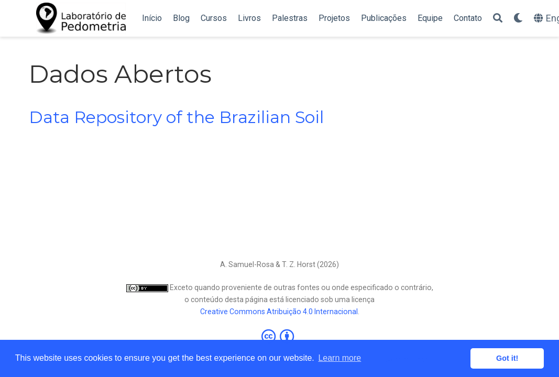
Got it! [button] (507, 358)
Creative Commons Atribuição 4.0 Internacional (279, 311)
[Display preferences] (518, 19)
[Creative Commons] (279, 336)
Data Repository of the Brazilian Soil (176, 117)
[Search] (497, 19)
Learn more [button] (339, 357)
